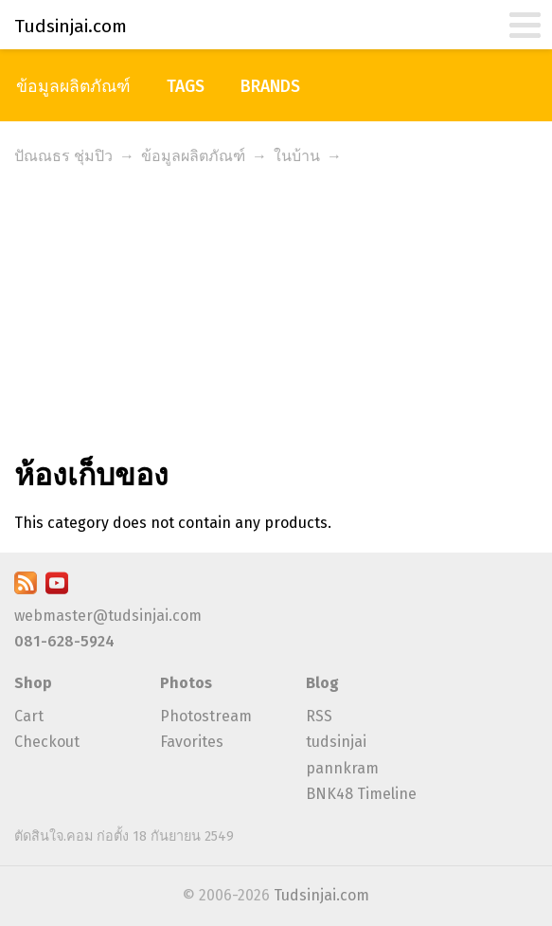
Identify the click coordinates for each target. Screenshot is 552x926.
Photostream (206, 716)
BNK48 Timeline (361, 794)
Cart (29, 716)
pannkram (342, 768)
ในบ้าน (297, 156)
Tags (186, 87)
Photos (186, 683)
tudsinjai (336, 742)
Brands (270, 87)
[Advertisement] (276, 314)
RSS (319, 716)
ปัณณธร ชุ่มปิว (63, 156)
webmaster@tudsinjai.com (108, 616)
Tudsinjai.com (321, 895)
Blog (322, 683)
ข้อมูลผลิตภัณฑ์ (73, 87)
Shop (33, 683)
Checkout (47, 742)
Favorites (191, 742)
